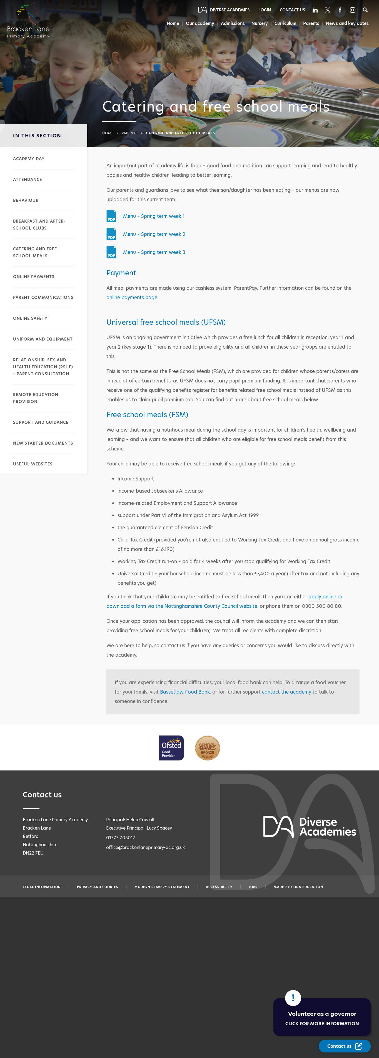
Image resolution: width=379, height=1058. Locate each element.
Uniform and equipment (43, 339)
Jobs (253, 887)
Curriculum (284, 23)
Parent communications (43, 297)
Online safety (30, 318)
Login (264, 10)
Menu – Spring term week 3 (154, 252)
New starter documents (43, 443)
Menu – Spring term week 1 (154, 216)
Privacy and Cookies (97, 887)
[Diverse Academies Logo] (32, 14)
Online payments (33, 276)
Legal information (42, 887)
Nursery (258, 23)
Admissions (231, 23)
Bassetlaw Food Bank (185, 693)
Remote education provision (35, 398)
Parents (310, 23)
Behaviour (26, 200)
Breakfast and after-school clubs (39, 224)
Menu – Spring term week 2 (154, 234)
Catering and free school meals (35, 252)
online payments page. (132, 297)
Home (170, 23)
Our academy (198, 23)
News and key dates (347, 23)
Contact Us (292, 10)
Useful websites (33, 464)
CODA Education (307, 887)
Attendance (27, 179)
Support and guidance (40, 422)
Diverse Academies (230, 10)
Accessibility (219, 887)
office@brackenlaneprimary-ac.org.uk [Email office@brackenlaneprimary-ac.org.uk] (145, 847)
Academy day (29, 159)
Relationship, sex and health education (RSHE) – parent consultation (43, 367)
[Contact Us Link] (345, 1046)
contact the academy (286, 692)
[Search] (365, 10)
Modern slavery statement (162, 887)
